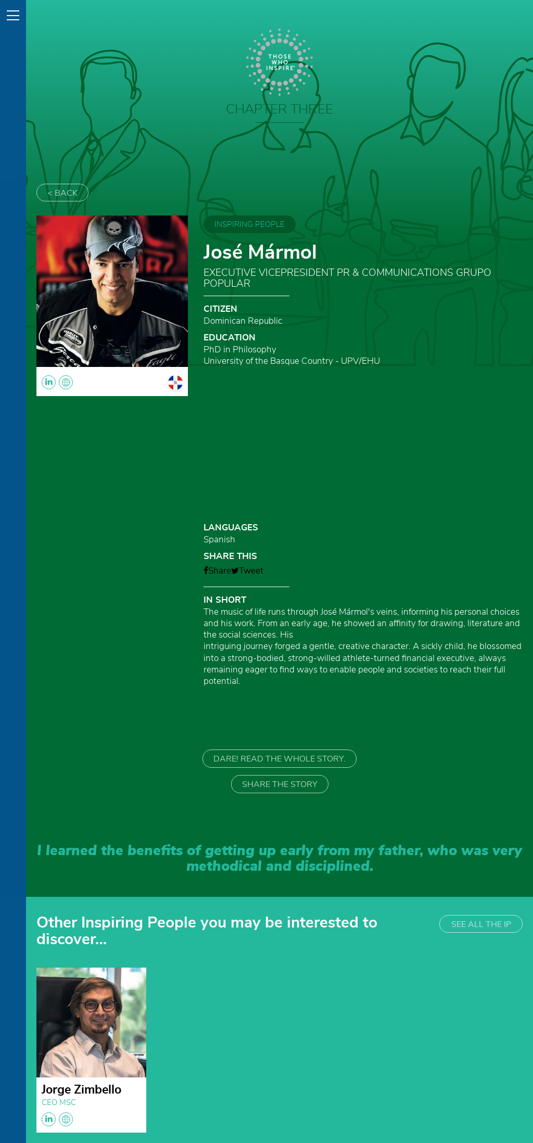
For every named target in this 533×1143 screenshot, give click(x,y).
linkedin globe (57, 1119)
